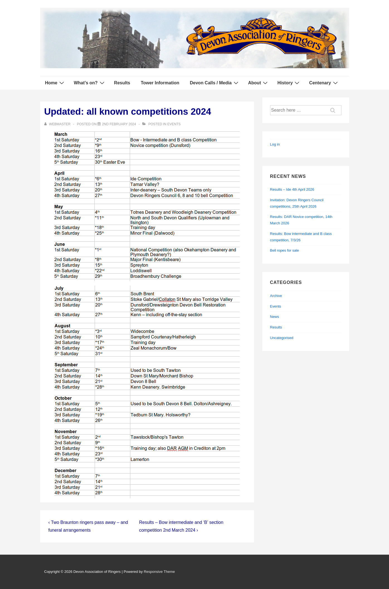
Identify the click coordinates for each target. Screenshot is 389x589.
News (274, 317)
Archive (276, 296)
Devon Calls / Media (215, 83)
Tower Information (160, 82)
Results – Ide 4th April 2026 (292, 189)
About (258, 83)
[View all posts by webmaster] (58, 124)
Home (55, 83)
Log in (275, 144)
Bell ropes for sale (284, 250)
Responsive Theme (159, 572)
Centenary (324, 83)
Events (174, 124)
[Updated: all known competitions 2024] (119, 124)
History (289, 83)
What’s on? (90, 83)
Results (122, 82)
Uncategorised (281, 338)
